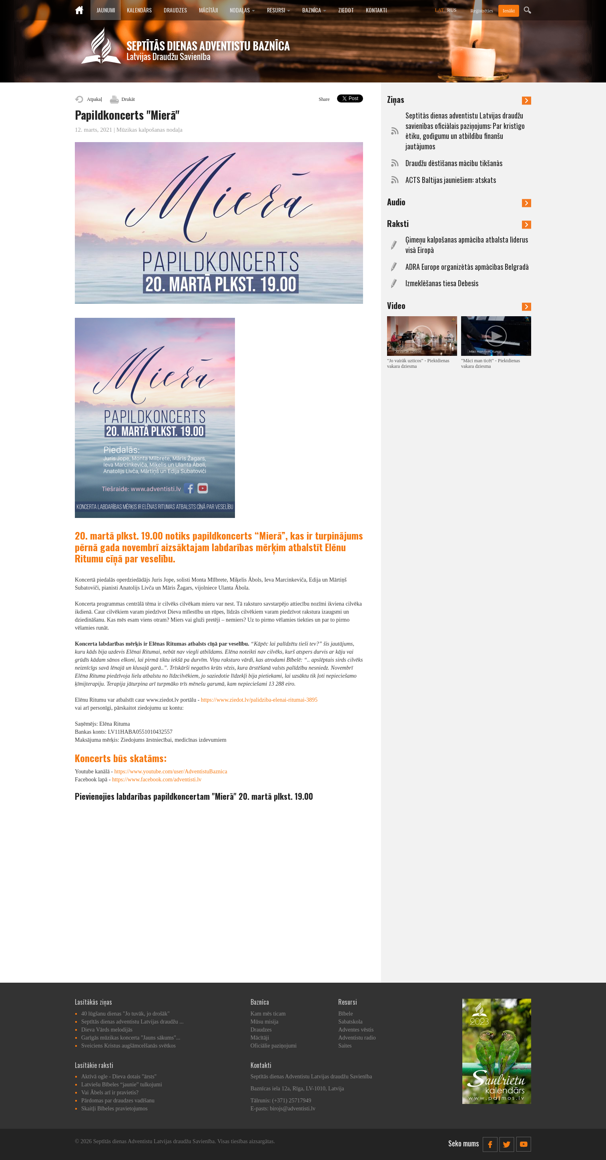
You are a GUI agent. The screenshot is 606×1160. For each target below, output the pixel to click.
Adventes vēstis (355, 1030)
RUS (451, 10)
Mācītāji (208, 10)
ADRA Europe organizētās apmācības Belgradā (467, 267)
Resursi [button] (278, 10)
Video (459, 305)
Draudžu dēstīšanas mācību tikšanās (453, 163)
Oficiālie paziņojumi (274, 1046)
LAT (439, 10)
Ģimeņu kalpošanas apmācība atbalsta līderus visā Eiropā (466, 245)
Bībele (345, 1014)
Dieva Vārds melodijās (106, 1030)
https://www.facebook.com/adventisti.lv (156, 780)
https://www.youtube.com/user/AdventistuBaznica (170, 772)
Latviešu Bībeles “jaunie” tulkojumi (121, 1085)
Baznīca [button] (314, 10)
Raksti (459, 223)
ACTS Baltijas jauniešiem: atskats (450, 180)
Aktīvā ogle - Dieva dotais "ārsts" (119, 1077)
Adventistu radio (357, 1038)
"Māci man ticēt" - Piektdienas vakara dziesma (490, 363)
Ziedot (346, 10)
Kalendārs (139, 10)
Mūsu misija (265, 1022)
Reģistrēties (481, 11)
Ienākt (509, 11)
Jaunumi (105, 10)
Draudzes (175, 10)
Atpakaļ (94, 99)
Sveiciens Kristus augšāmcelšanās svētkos (128, 1046)
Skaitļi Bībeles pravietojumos (114, 1109)
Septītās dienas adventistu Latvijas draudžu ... (132, 1022)
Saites (344, 1046)
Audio (459, 202)
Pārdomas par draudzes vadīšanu (118, 1101)
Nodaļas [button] (242, 10)
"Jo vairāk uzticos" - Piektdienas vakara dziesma (418, 363)
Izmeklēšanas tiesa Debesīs (441, 283)
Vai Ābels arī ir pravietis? (109, 1093)
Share (324, 99)
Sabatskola (350, 1022)
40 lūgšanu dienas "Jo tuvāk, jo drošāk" (125, 1014)
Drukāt (128, 99)
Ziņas (459, 99)
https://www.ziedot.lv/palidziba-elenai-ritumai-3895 (259, 700)
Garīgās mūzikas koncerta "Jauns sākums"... (130, 1038)
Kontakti (376, 10)
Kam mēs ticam (268, 1014)
